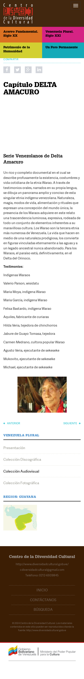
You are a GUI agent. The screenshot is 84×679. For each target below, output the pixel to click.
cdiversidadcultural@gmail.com (42, 570)
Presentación (14, 448)
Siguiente (72, 423)
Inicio (42, 590)
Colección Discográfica (22, 459)
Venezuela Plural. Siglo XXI (59, 34)
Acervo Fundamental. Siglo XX (20, 34)
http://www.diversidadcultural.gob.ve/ (42, 564)
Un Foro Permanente (61, 47)
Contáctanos (43, 600)
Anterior (11, 423)
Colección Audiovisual (21, 471)
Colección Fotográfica (21, 483)
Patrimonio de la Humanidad (16, 49)
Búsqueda (43, 609)
